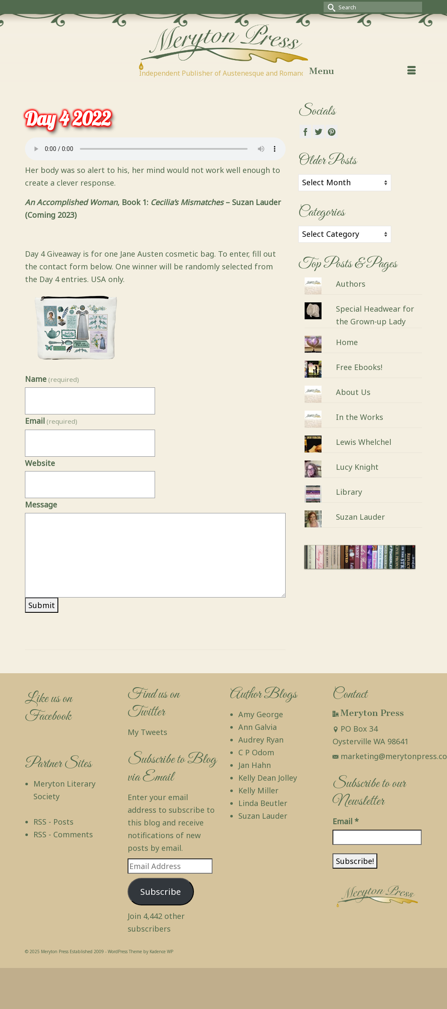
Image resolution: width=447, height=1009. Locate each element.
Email (51, 421)
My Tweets (147, 732)
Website (40, 463)
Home (347, 342)
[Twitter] (318, 131)
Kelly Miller (258, 790)
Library (349, 492)
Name (52, 379)
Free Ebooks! (359, 367)
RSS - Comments (63, 834)
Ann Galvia (257, 727)
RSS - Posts (53, 822)
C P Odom (256, 752)
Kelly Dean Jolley (267, 778)
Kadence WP (161, 951)
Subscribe (160, 891)
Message (41, 504)
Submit (41, 605)
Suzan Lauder (360, 517)
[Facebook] (305, 131)
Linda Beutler (262, 803)
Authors (350, 284)
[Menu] (362, 71)
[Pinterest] (332, 131)
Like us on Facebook (48, 708)
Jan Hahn (254, 765)
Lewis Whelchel (363, 442)
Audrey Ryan (260, 740)
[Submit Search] (330, 7)
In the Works (359, 417)
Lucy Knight (357, 467)
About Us (353, 392)
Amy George (260, 714)
